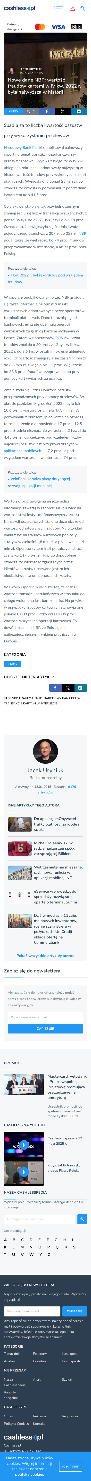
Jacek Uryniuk (30, 69)
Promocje (14, 1063)
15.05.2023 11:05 (31, 73)
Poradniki (40, 1361)
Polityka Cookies (16, 1423)
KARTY (13, 111)
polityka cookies (29, 1474)
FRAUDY (25, 698)
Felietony (40, 1353)
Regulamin (70, 1416)
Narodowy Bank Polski (23, 147)
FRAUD (37, 698)
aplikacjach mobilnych (22, 450)
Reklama (39, 1416)
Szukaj (67, 1379)
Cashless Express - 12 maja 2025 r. (65, 1141)
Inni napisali (71, 1361)
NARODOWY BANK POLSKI (62, 698)
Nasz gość (69, 1353)
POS (59, 337)
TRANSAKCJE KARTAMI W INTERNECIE (30, 703)
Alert (37, 1379)
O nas (8, 1416)
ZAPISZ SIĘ (45, 1028)
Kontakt (39, 1423)
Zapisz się (74, 1311)
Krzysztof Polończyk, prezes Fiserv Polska (64, 1168)
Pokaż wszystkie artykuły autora (45, 955)
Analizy (9, 1361)
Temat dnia (12, 1353)
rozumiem (70, 1466)
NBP (82, 233)
